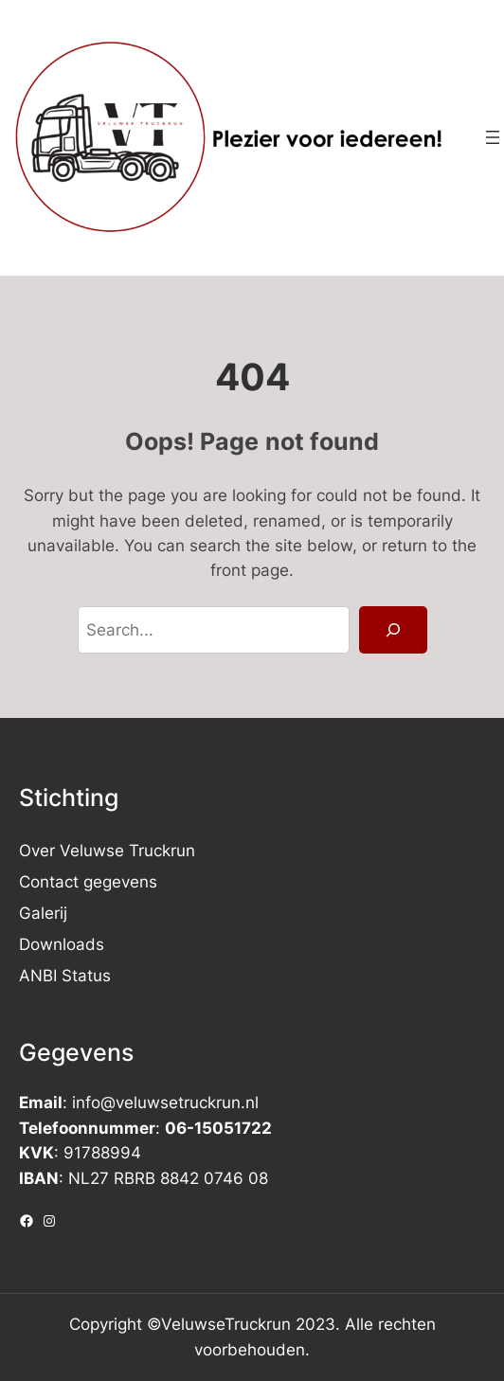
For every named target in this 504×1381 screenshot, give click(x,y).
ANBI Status (65, 975)
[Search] (393, 630)
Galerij (43, 913)
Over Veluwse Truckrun (107, 850)
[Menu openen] (492, 137)
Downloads (61, 944)
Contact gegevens (88, 881)
